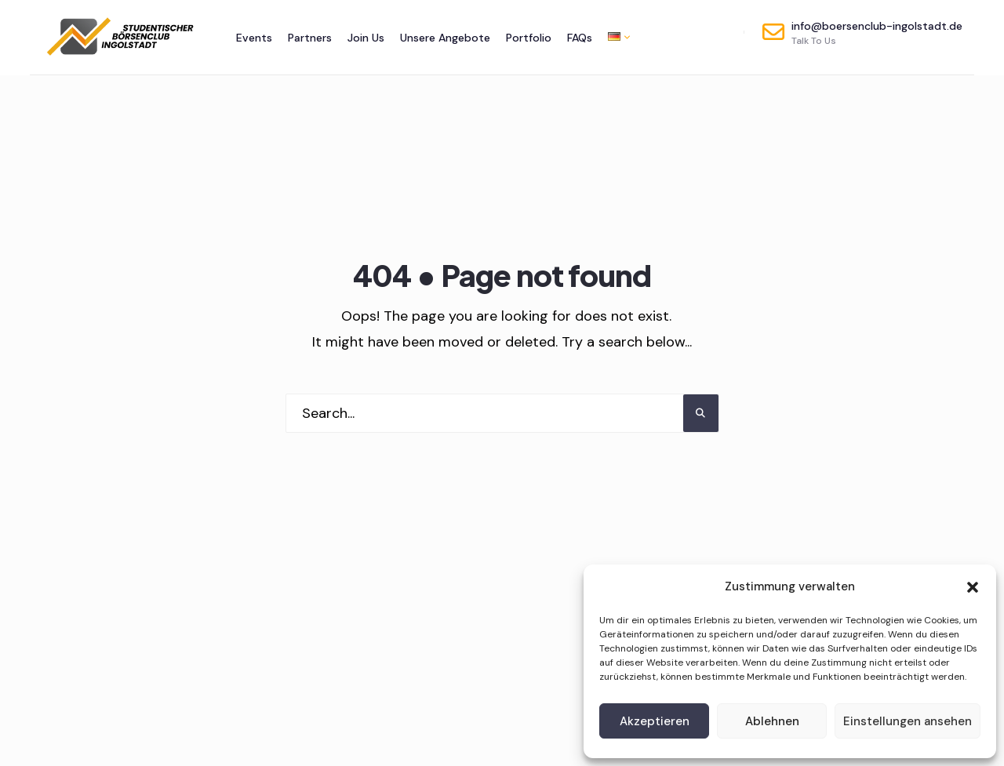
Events (254, 38)
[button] (972, 587)
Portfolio (528, 38)
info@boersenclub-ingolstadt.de (862, 33)
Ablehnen (772, 721)
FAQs (579, 38)
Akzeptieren (654, 721)
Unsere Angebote (445, 38)
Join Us (365, 38)
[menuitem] (615, 36)
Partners (310, 38)
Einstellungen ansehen (907, 721)
